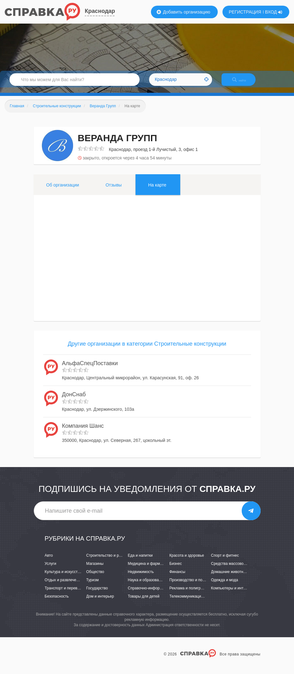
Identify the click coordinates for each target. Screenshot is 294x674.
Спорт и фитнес (225, 561)
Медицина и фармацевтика (152, 569)
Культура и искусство (63, 577)
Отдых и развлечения (64, 585)
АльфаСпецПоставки (90, 368)
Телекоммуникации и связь (193, 602)
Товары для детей (143, 602)
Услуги (50, 569)
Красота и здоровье (187, 561)
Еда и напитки (140, 561)
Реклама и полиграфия (190, 594)
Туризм (92, 585)
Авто (49, 561)
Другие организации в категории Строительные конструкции (147, 349)
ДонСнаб (74, 400)
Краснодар (100, 11)
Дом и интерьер (100, 602)
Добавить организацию (183, 11)
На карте (157, 190)
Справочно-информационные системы (162, 594)
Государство (97, 594)
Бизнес (176, 569)
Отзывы (114, 190)
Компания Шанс (83, 431)
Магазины (95, 569)
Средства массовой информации (240, 569)
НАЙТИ (243, 83)
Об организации (62, 190)
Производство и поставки (192, 585)
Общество (95, 577)
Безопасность (57, 602)
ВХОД (273, 11)
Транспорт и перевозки (65, 594)
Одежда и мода (224, 585)
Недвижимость (141, 577)
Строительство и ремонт (108, 561)
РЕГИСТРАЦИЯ (245, 11)
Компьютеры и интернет (232, 594)
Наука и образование (146, 585)
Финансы (177, 577)
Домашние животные (229, 577)
